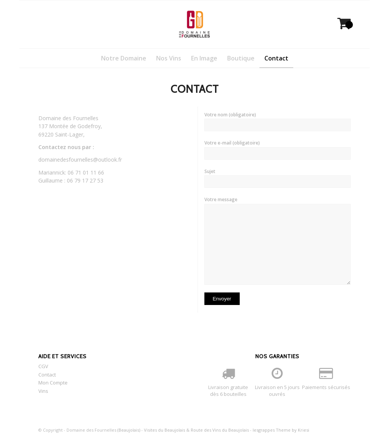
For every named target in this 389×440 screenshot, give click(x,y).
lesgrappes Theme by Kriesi (281, 430)
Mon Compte (53, 382)
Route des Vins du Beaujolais (220, 430)
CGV (43, 366)
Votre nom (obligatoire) (277, 121)
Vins (43, 391)
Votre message (277, 240)
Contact (47, 374)
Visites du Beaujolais (164, 430)
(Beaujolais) (128, 430)
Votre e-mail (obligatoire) (277, 149)
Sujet (277, 178)
